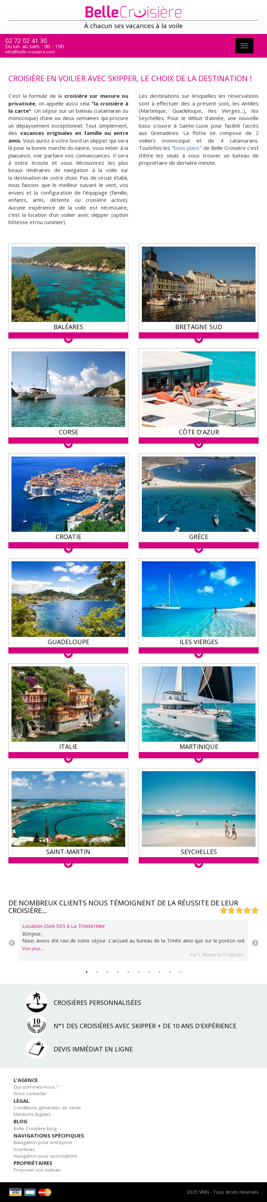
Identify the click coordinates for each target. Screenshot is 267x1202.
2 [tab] (97, 972)
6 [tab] (138, 972)
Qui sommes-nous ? (36, 1087)
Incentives (24, 1149)
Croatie (68, 536)
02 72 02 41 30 (26, 40)
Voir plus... (33, 949)
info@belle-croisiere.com (30, 52)
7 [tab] (149, 972)
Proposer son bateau (37, 1170)
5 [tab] (128, 972)
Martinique (198, 746)
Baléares (68, 327)
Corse (68, 432)
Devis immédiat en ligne (93, 1049)
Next (255, 943)
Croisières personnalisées (97, 1002)
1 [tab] (86, 972)
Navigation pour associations (46, 1156)
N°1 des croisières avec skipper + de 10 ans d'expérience (145, 1026)
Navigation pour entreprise (43, 1142)
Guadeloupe (68, 642)
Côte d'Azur (199, 432)
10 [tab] (180, 972)
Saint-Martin (68, 851)
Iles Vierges (199, 642)
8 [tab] (159, 972)
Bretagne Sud (198, 327)
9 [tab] (170, 972)
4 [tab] (117, 972)
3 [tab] (107, 972)
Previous (11, 943)
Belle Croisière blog (35, 1128)
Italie (68, 746)
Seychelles (199, 851)
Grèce (198, 536)
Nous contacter (30, 1093)
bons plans (187, 147)
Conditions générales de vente (47, 1108)
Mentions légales (32, 1114)
